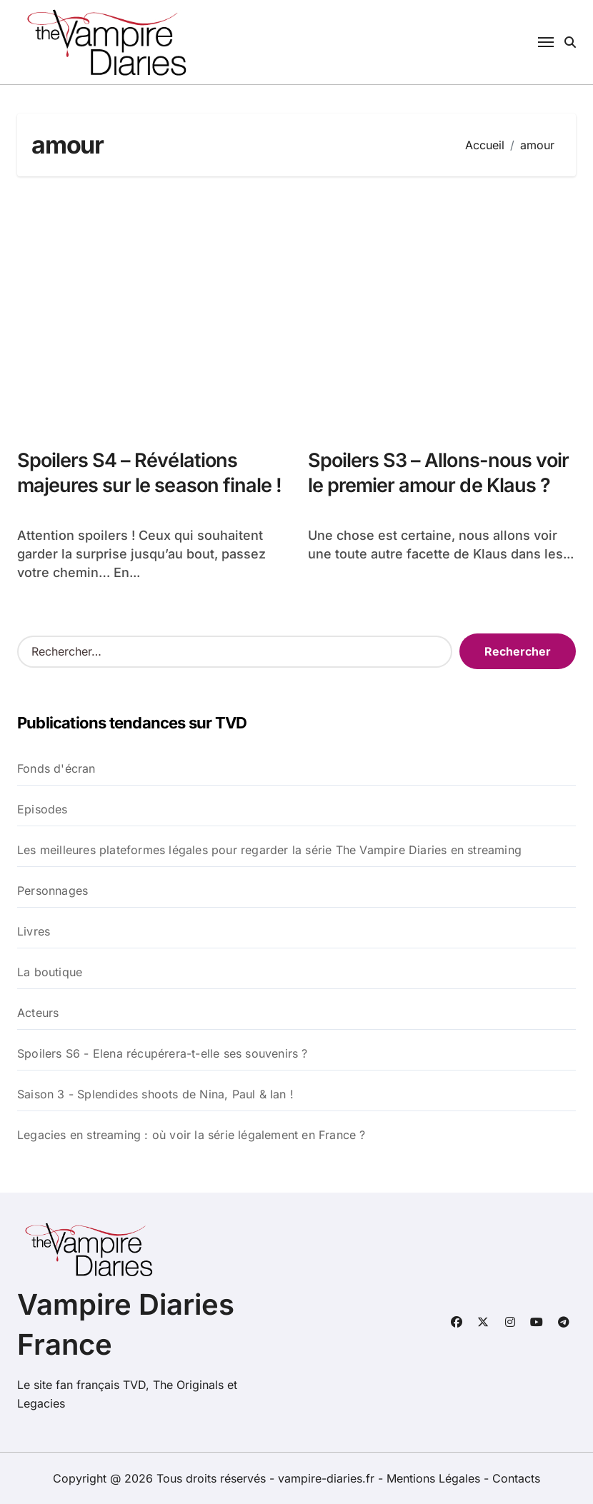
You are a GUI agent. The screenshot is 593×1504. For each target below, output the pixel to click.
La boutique (49, 972)
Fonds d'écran (56, 768)
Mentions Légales (435, 1478)
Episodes (42, 809)
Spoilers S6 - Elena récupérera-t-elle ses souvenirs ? (162, 1053)
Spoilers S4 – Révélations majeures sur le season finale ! (149, 472)
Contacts (516, 1478)
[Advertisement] (298, 305)
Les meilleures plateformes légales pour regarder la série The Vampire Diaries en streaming (269, 850)
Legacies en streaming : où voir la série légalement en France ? (191, 1135)
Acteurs (38, 1013)
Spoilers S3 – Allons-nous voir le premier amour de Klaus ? (438, 472)
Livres (33, 931)
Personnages (52, 890)
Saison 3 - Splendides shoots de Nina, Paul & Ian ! (155, 1094)
